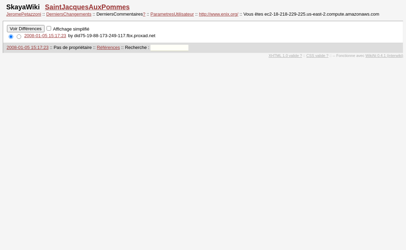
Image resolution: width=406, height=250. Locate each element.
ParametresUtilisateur (172, 14)
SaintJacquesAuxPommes (87, 7)
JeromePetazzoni (23, 14)
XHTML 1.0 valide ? (285, 55)
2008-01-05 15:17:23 (45, 35)
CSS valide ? (317, 55)
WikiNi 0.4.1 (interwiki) (384, 55)
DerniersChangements (68, 14)
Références (108, 47)
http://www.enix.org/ (218, 14)
